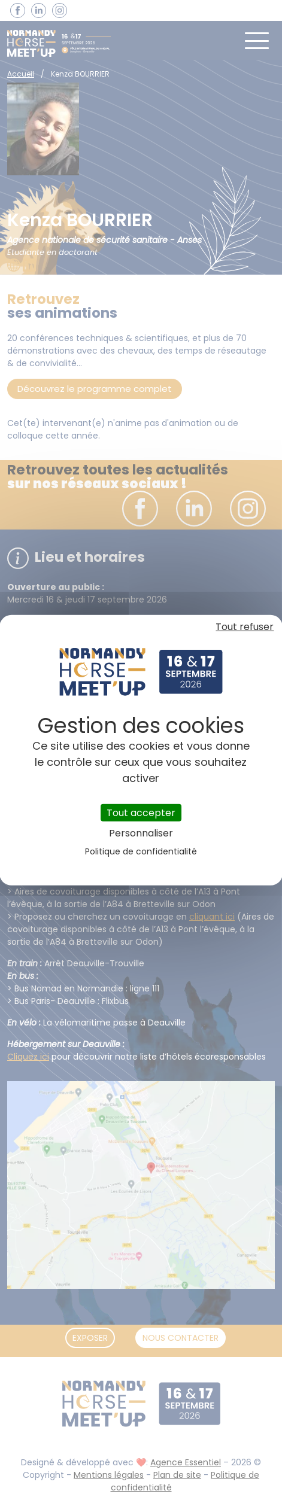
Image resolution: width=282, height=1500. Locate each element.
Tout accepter (141, 812)
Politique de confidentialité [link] (141, 851)
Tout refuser (245, 626)
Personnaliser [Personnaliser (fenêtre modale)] (141, 833)
